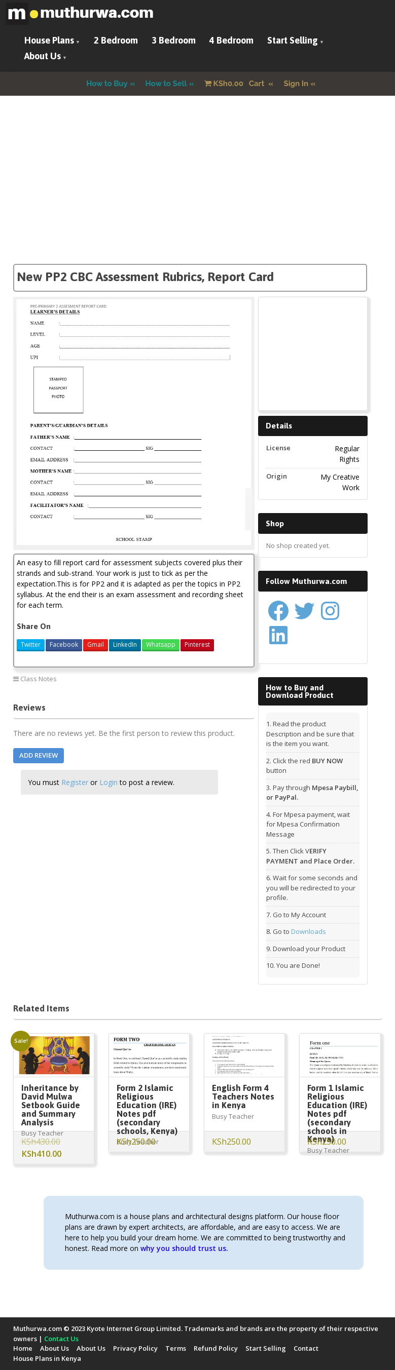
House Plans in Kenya (47, 1358)
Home (22, 1348)
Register (74, 782)
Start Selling (292, 40)
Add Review (38, 755)
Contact (306, 1348)
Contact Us (61, 1338)
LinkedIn (125, 644)
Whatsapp (160, 644)
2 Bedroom (116, 40)
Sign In (296, 83)
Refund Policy (216, 1348)
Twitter (31, 644)
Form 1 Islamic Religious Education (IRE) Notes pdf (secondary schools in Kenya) (337, 1113)
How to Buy (107, 83)
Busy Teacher (42, 1133)
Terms (175, 1348)
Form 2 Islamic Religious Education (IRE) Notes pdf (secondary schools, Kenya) (147, 1109)
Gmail (95, 644)
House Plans (49, 40)
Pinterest (197, 644)
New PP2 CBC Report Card (207, 678)
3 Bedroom (174, 40)
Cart (235, 83)
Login (108, 782)
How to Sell (166, 83)
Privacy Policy (135, 1348)
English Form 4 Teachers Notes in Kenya (243, 1096)
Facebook (64, 644)
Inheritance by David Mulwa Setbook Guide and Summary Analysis (50, 1105)
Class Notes (38, 678)
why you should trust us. (184, 1248)
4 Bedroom (231, 40)
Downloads (308, 931)
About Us (42, 56)
